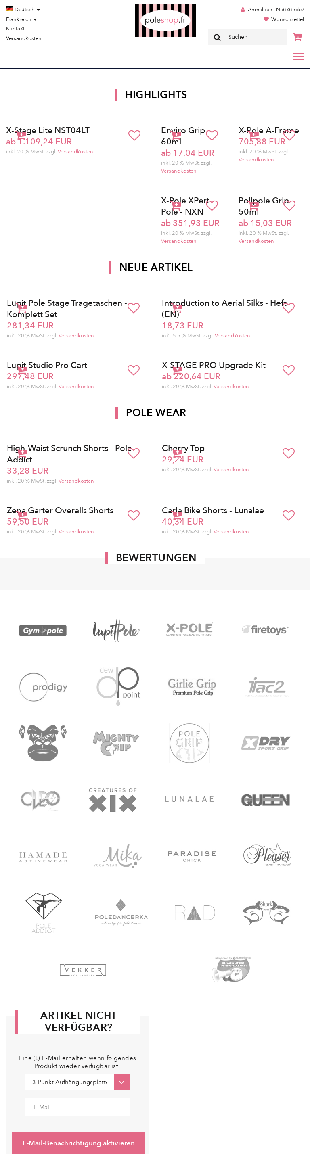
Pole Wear (156, 413)
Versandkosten (24, 38)
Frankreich (21, 19)
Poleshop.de (146, 6)
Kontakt (15, 28)
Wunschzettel (287, 19)
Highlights (156, 95)
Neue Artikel (156, 267)
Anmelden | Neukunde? (276, 9)
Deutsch (23, 9)
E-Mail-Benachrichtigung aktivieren (79, 1143)
